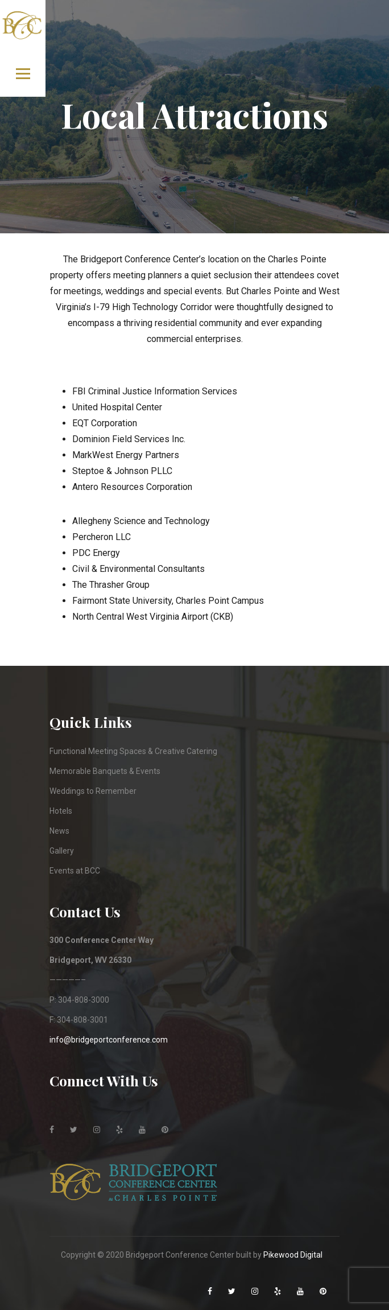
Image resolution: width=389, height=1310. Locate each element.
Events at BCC (74, 870)
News (59, 830)
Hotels (60, 810)
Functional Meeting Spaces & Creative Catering (133, 751)
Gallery (61, 850)
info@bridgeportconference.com (108, 1039)
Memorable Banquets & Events (104, 771)
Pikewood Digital (292, 1254)
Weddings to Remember (92, 791)
